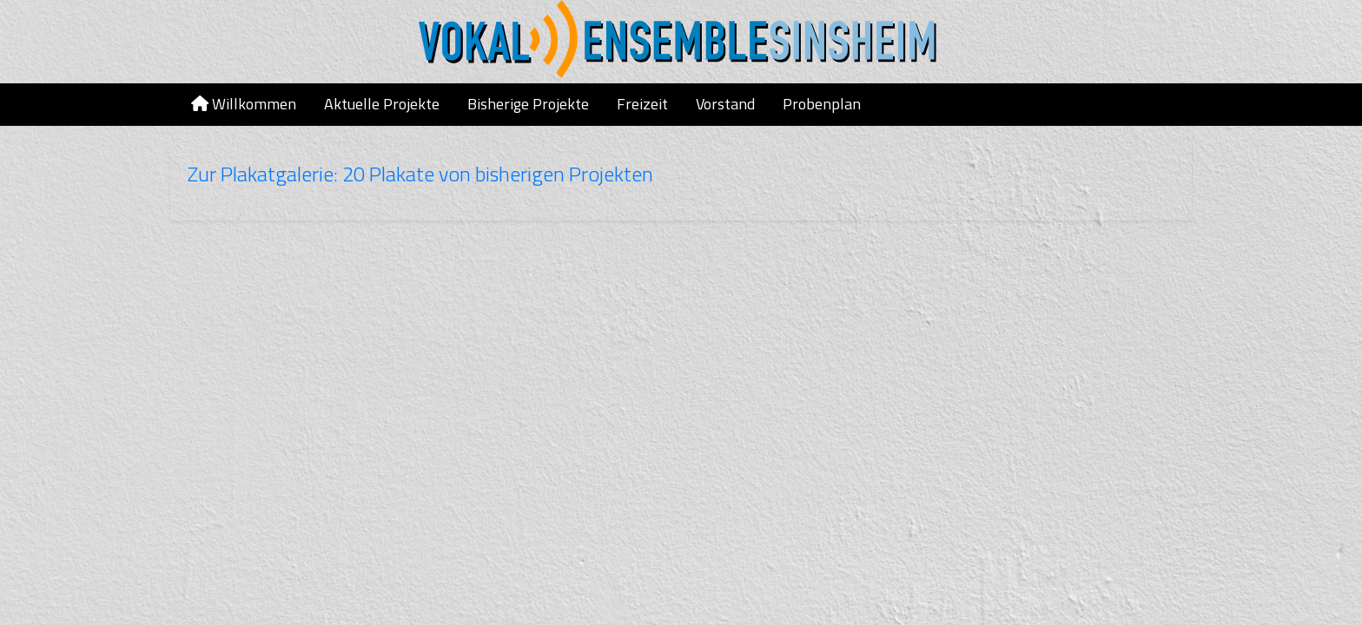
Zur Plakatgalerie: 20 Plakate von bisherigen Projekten (420, 173)
